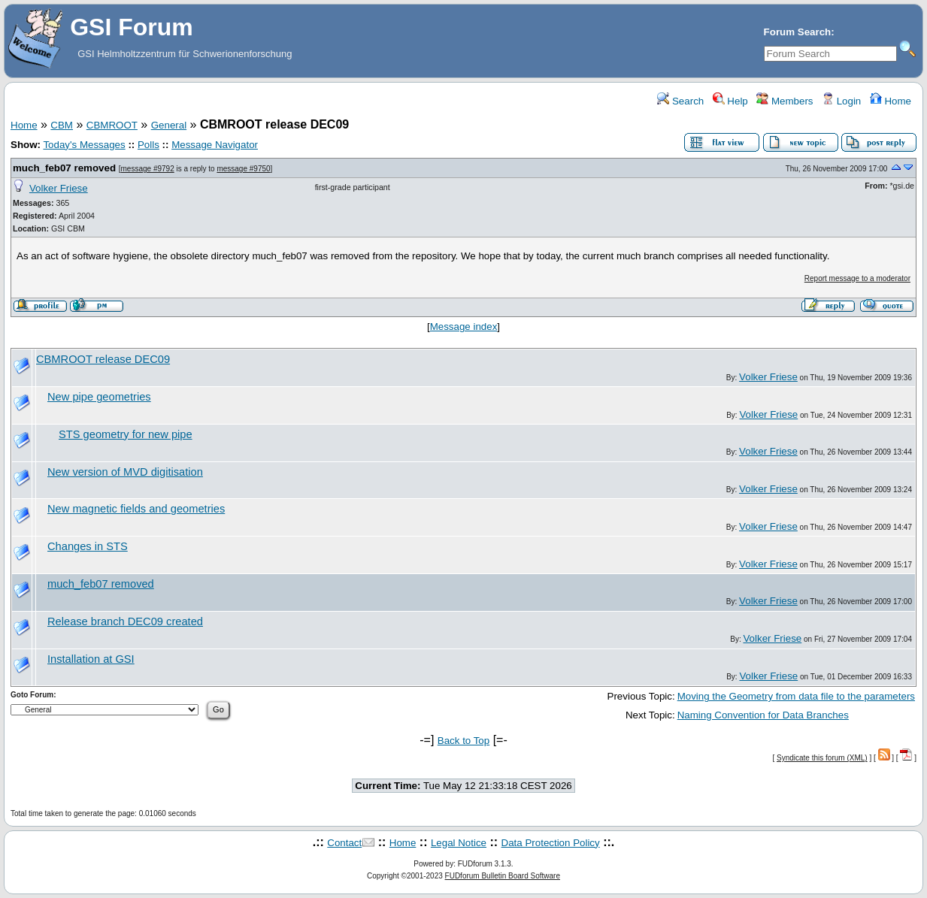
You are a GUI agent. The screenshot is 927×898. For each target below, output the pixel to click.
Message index (464, 326)
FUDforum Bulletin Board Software (502, 876)
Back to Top (463, 740)
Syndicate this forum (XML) (822, 758)
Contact (344, 842)
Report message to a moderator (857, 278)
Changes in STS (87, 546)
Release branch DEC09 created (125, 621)
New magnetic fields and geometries (136, 509)
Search (680, 101)
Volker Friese (58, 188)
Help (730, 101)
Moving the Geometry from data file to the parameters (796, 696)
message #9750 (243, 169)
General (168, 125)
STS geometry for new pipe (125, 434)
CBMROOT (112, 125)
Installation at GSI (91, 659)
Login (841, 101)
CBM (61, 125)
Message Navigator (214, 144)
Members (784, 101)
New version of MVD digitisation (125, 472)
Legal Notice (458, 842)
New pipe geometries (99, 397)
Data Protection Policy (550, 842)
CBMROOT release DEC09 (103, 359)
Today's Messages (84, 144)
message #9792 (147, 169)
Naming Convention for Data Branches (763, 715)
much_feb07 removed (64, 168)
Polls (148, 144)
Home (890, 101)
